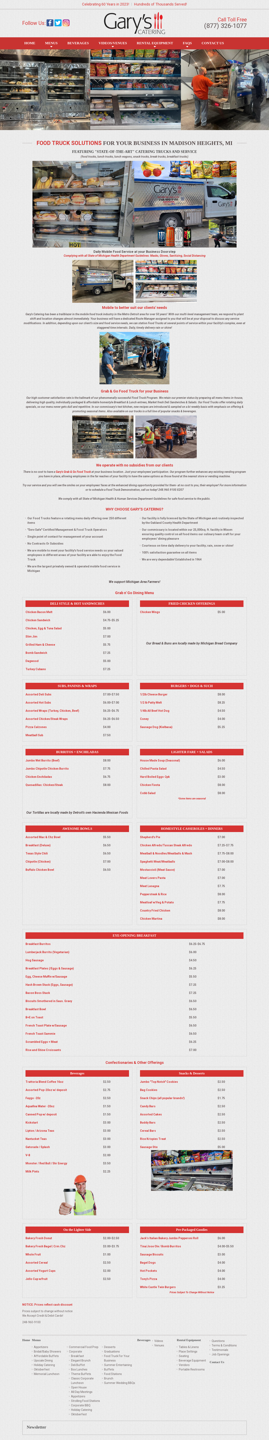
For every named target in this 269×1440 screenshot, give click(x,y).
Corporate (75, 1351)
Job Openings (220, 1354)
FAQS (187, 43)
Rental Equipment (155, 43)
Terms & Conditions (224, 1345)
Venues (159, 1345)
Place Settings (188, 1351)
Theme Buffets (81, 1374)
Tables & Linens (189, 1347)
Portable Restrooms (192, 1369)
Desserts (110, 1347)
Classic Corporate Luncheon (82, 1381)
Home (29, 43)
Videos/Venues (113, 43)
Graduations (112, 1351)
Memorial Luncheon (46, 1374)
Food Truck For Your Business (117, 1358)
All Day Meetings (81, 1392)
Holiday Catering (44, 1365)
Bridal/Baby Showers (47, 1351)
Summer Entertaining (118, 1365)
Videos (158, 1341)
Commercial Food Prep (83, 1347)
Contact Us (213, 43)
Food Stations (113, 1374)
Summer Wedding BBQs (119, 1383)
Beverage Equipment (192, 1360)
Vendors (184, 1365)
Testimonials (220, 1350)
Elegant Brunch (81, 1360)
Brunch (108, 1378)
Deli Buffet (78, 1365)
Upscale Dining (43, 1360)
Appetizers (41, 1347)
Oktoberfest (42, 1369)
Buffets (109, 1369)
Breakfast (77, 1356)
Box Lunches (79, 1369)
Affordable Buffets (46, 1356)
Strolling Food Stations (85, 1400)
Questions (218, 1341)
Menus (51, 43)
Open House (79, 1387)
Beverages (78, 43)
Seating (184, 1356)
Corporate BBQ (80, 1405)
